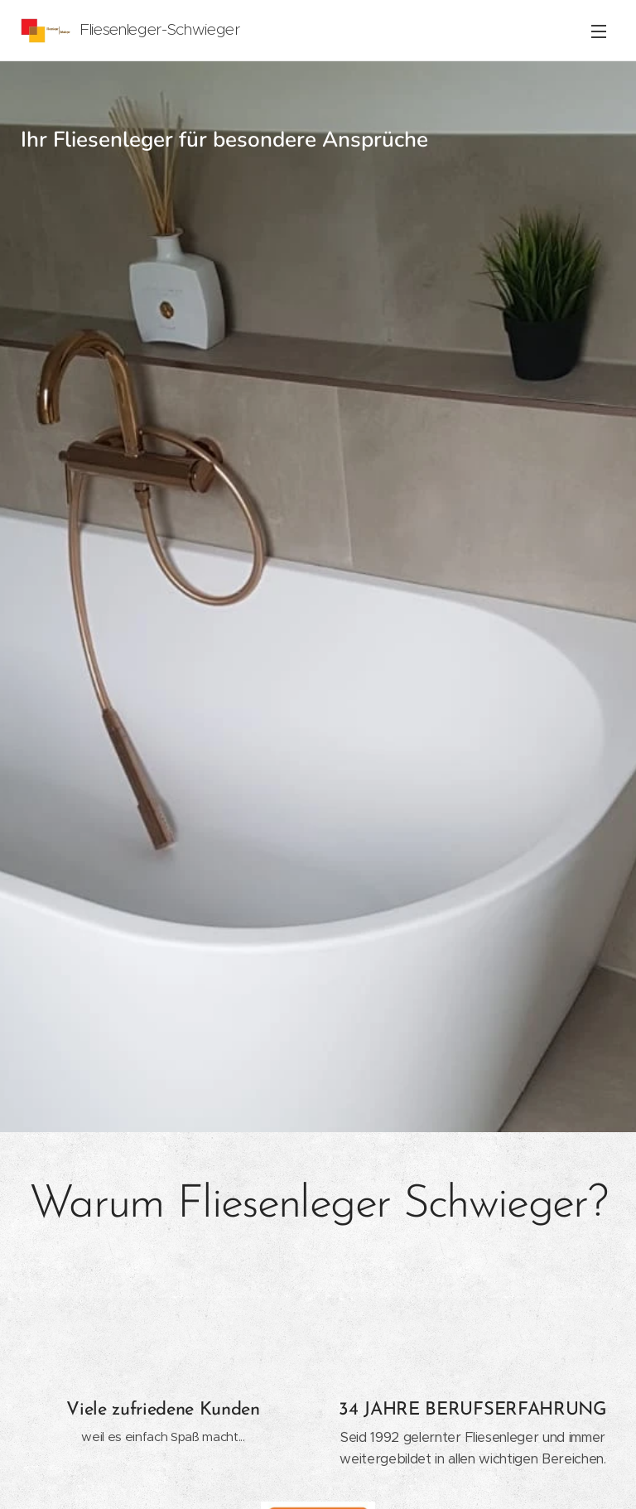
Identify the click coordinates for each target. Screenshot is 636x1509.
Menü (598, 31)
